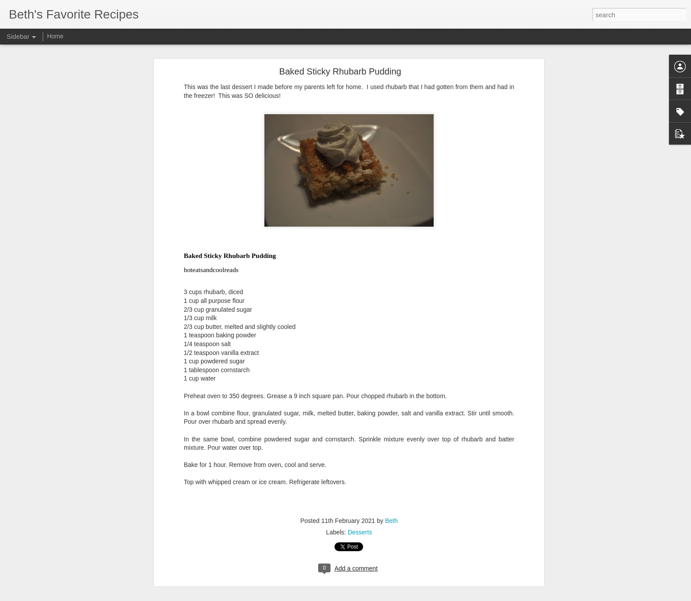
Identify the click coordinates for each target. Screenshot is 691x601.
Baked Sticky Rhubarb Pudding (340, 70)
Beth (391, 519)
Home (55, 36)
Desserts (360, 530)
